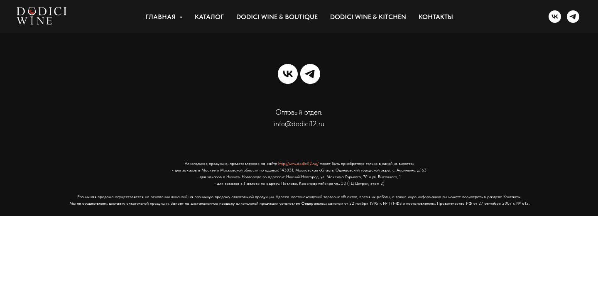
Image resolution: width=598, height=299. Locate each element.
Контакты (436, 17)
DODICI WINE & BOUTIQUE (277, 17)
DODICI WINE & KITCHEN (368, 17)
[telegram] (573, 16)
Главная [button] (161, 17)
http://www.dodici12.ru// (298, 163)
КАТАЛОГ (209, 17)
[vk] (555, 16)
